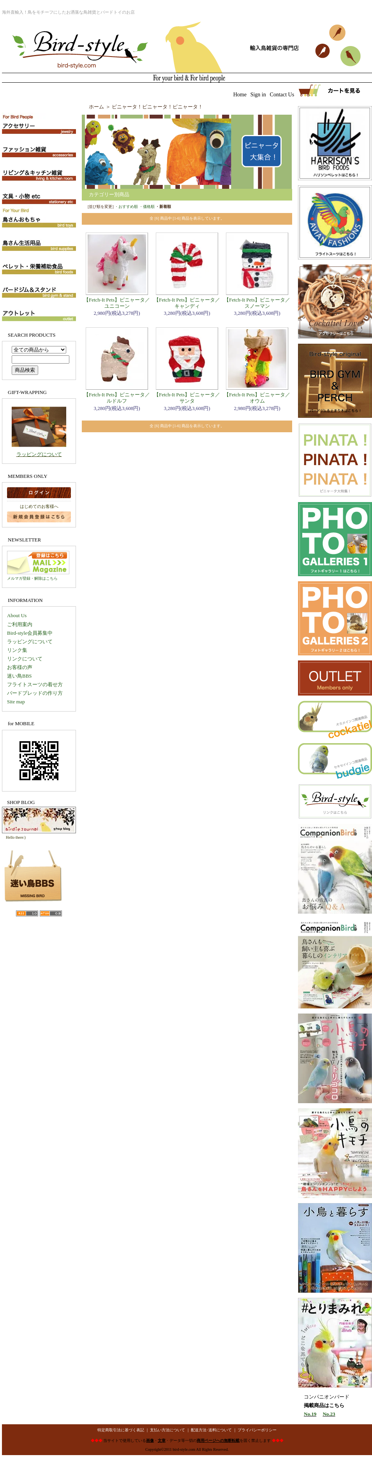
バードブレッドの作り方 (35, 693)
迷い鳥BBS (19, 676)
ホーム (96, 107)
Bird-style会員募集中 (30, 633)
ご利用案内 (19, 624)
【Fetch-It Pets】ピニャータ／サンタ (187, 398)
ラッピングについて (39, 454)
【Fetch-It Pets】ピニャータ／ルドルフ (117, 398)
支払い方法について (167, 1430)
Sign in (258, 95)
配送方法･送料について (211, 1430)
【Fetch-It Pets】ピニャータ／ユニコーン (117, 303)
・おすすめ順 (126, 206)
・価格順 (147, 206)
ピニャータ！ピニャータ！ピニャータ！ (157, 107)
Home (240, 95)
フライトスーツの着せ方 (35, 684)
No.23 (329, 1414)
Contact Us (282, 95)
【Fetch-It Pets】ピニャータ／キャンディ (187, 303)
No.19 (310, 1414)
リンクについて (24, 659)
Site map (16, 702)
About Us (16, 615)
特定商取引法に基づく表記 (120, 1430)
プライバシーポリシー (257, 1430)
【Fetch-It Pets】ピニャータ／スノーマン (257, 303)
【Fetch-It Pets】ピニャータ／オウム (257, 398)
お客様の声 (19, 667)
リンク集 (17, 650)
